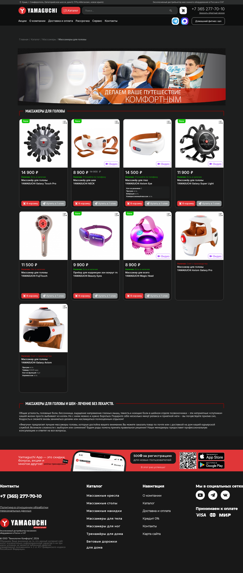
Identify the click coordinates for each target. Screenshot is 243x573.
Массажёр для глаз (136, 180)
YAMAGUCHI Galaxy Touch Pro (38, 183)
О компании (37, 20)
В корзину (30, 203)
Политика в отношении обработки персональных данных (24, 509)
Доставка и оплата (60, 20)
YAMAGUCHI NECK (84, 183)
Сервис (97, 20)
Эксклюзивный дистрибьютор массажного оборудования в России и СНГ (188, 2)
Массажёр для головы (34, 180)
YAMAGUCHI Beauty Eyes (87, 275)
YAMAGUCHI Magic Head (139, 275)
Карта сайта (152, 534)
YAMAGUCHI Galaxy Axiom (36, 362)
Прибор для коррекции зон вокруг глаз (96, 272)
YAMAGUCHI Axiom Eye (138, 183)
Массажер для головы (34, 272)
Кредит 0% (151, 518)
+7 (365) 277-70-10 (20, 496)
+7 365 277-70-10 (208, 9)
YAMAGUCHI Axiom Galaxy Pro (194, 270)
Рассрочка (83, 20)
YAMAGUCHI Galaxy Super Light (195, 183)
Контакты (111, 20)
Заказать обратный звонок (212, 13)
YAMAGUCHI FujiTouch (34, 275)
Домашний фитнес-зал (208, 21)
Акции (22, 20)
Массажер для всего (137, 272)
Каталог (148, 503)
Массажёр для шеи (84, 180)
